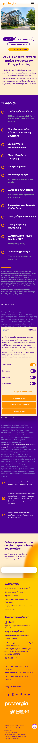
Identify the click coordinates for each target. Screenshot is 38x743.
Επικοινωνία (9, 609)
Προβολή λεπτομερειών (23, 391)
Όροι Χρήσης (21, 725)
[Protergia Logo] (9, 3)
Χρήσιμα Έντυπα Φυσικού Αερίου (18, 606)
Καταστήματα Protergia (14, 592)
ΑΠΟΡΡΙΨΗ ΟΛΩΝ (19, 411)
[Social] (9, 695)
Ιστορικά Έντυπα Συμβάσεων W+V (18, 673)
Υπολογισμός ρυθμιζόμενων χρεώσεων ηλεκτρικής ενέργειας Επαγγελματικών (20, 515)
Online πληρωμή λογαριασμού (17, 588)
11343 (14, 658)
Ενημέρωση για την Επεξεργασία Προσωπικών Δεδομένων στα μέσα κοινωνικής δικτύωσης (15, 736)
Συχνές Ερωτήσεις (12, 596)
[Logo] (16, 703)
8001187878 (15, 654)
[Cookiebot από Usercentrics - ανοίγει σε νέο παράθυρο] (27, 330)
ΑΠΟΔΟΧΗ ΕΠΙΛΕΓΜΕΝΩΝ (19, 405)
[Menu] (33, 3)
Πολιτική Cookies (10, 732)
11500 (14, 639)
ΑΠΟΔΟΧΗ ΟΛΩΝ (19, 398)
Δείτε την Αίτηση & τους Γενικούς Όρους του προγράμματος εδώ (20, 483)
